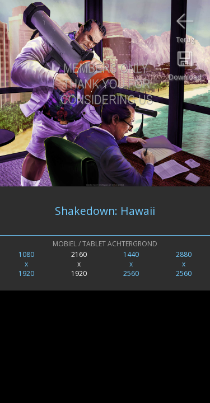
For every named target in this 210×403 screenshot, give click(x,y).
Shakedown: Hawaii (105, 210)
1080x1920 (26, 264)
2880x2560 (184, 264)
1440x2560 (131, 264)
